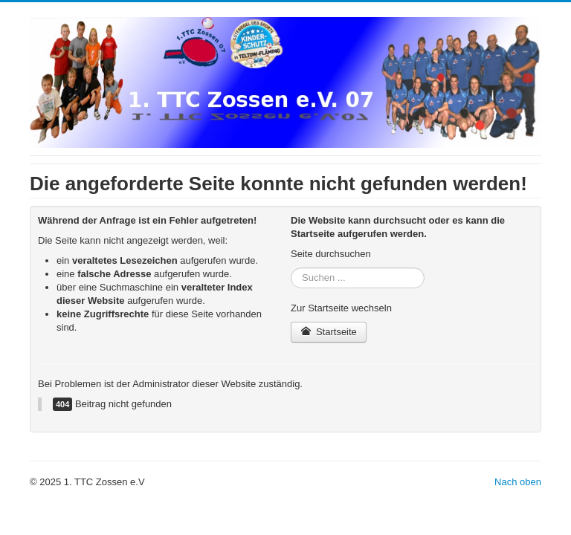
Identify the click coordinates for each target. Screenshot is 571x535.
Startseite (328, 331)
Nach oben (517, 481)
